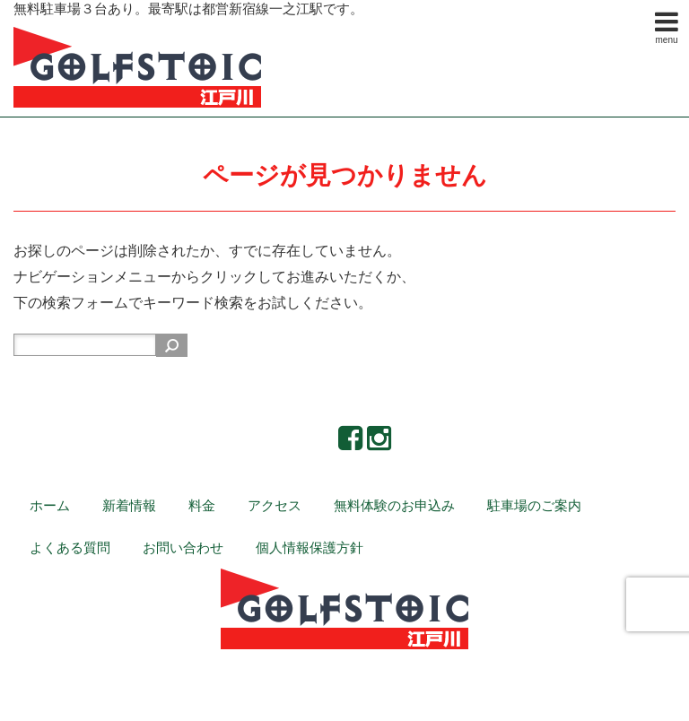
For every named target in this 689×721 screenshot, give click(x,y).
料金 (201, 505)
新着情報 (129, 505)
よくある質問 (70, 547)
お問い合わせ (183, 547)
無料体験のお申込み (394, 505)
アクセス (274, 505)
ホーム (50, 505)
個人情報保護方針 (309, 547)
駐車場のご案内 (534, 505)
